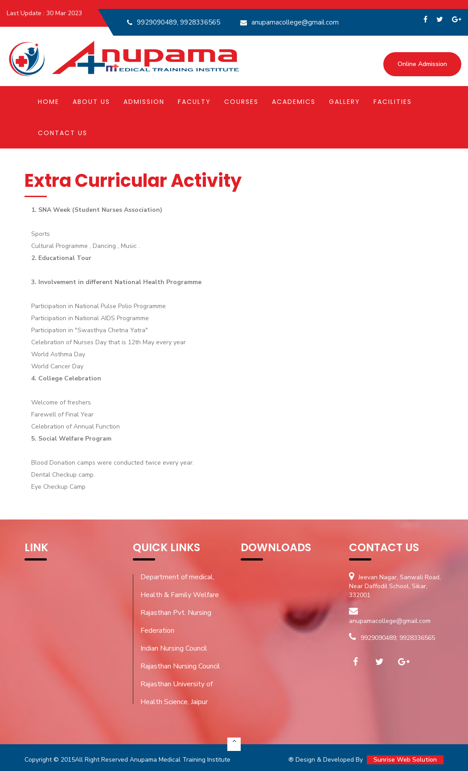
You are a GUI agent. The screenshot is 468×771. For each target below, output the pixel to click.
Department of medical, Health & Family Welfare (179, 586)
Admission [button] (143, 102)
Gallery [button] (344, 102)
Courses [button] (241, 102)
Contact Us (62, 133)
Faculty (194, 102)
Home (48, 102)
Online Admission (422, 65)
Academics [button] (294, 102)
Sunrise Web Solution (405, 759)
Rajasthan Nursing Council (180, 666)
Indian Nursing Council (173, 648)
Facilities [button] (393, 102)
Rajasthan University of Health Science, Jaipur (176, 693)
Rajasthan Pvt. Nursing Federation (175, 621)
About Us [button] (91, 102)
